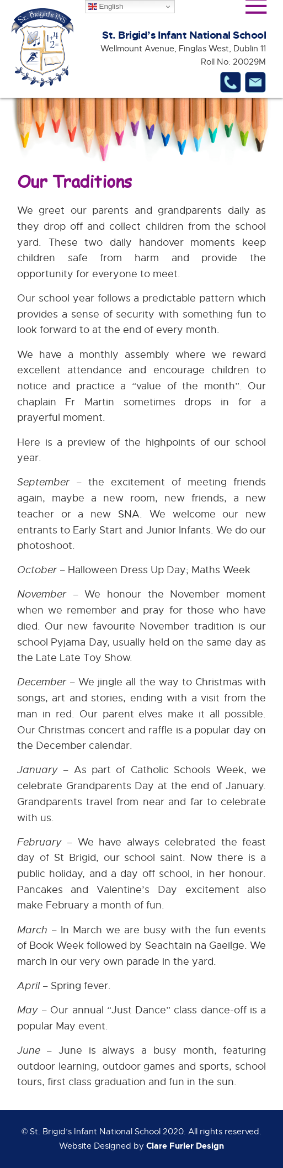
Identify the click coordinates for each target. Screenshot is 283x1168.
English (105, 6)
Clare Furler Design (185, 1145)
